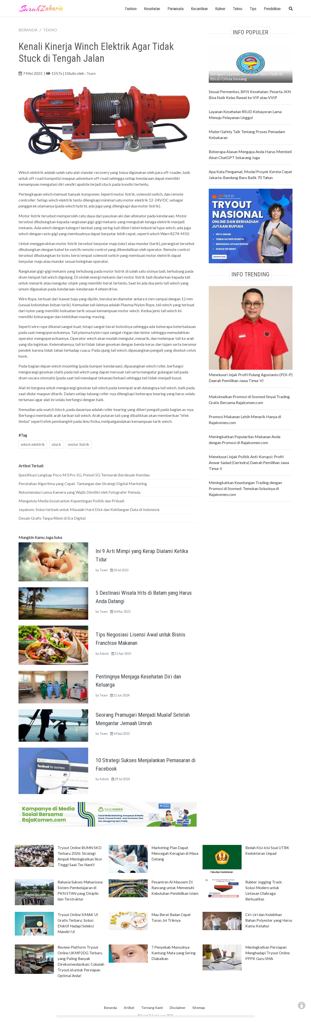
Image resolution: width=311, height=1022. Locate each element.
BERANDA (28, 29)
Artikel (129, 1007)
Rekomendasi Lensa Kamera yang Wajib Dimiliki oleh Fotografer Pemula (79, 492)
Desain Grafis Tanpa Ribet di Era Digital (52, 518)
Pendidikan (272, 8)
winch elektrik (33, 444)
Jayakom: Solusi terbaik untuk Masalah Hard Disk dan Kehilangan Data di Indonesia (89, 509)
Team (91, 73)
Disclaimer (178, 1007)
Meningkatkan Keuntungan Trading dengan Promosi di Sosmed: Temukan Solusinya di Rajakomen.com (245, 488)
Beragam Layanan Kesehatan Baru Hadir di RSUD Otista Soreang (246, 76)
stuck (56, 444)
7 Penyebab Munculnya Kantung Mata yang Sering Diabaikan (173, 953)
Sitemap (198, 1007)
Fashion (131, 8)
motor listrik (78, 444)
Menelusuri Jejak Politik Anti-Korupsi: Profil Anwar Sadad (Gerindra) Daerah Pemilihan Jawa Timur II (249, 462)
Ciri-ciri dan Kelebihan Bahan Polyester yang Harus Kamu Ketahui (268, 920)
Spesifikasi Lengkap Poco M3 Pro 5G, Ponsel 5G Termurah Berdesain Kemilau (84, 474)
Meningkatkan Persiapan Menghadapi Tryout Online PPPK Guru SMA (267, 953)
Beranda (110, 1007)
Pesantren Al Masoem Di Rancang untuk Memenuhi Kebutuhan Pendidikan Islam (174, 888)
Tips (253, 8)
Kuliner (220, 8)
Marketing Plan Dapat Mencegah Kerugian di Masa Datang (174, 853)
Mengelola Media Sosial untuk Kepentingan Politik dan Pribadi (71, 500)
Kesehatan (152, 8)
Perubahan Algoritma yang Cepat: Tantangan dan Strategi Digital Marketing (83, 483)
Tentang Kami (152, 1007)
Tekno (237, 8)
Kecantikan (199, 8)
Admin (104, 653)
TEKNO (50, 29)
